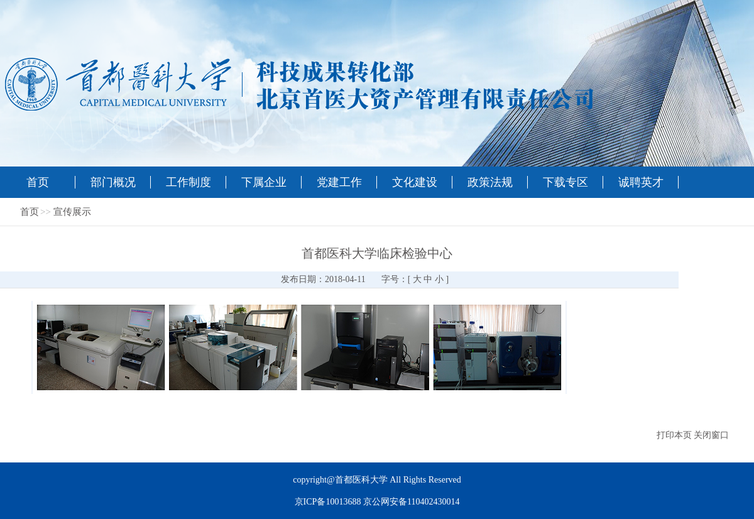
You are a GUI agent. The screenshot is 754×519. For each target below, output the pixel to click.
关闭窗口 (711, 435)
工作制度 (188, 182)
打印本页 (674, 435)
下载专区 (565, 182)
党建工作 (339, 182)
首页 (37, 182)
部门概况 (113, 182)
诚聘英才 (641, 182)
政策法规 (490, 182)
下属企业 (264, 182)
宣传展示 (72, 212)
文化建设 (414, 182)
